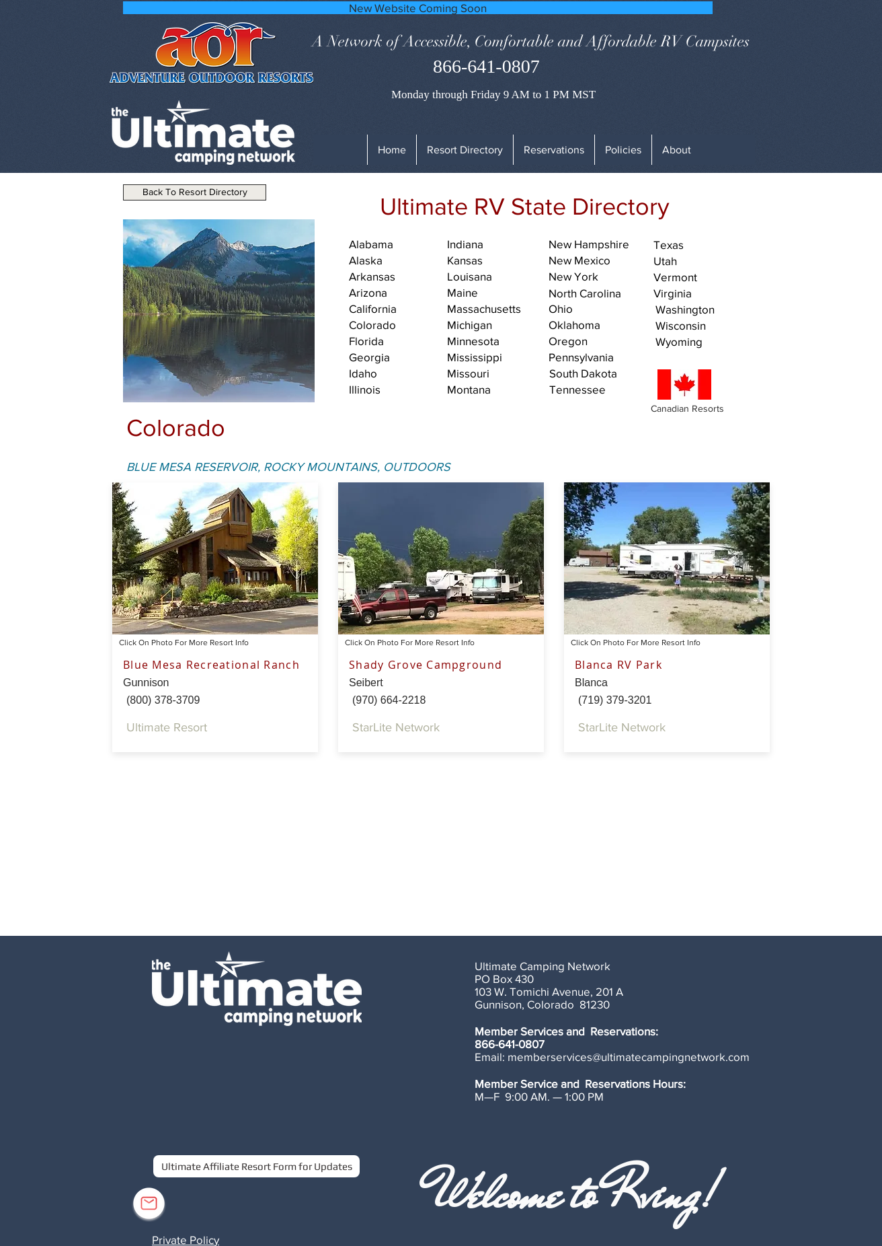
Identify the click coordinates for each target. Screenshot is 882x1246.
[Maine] (494, 293)
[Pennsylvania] (596, 357)
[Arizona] (396, 293)
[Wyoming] (702, 342)
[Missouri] (494, 373)
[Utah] (700, 261)
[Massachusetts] (494, 309)
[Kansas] (494, 260)
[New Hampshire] (596, 244)
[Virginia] (700, 293)
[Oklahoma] (596, 325)
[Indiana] (494, 244)
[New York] (596, 276)
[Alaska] (396, 260)
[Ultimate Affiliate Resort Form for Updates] (256, 1166)
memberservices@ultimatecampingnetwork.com (629, 1056)
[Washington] (702, 309)
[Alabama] (396, 244)
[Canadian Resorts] (695, 409)
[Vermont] (700, 277)
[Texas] (700, 245)
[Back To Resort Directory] (194, 192)
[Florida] (396, 341)
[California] (396, 309)
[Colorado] (396, 325)
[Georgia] (396, 357)
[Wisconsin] (702, 326)
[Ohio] (596, 309)
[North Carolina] (596, 293)
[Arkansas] (396, 276)
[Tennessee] (596, 389)
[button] (622, 150)
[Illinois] (396, 389)
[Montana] (494, 389)
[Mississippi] (494, 357)
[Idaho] (396, 373)
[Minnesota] (494, 341)
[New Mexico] (596, 260)
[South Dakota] (596, 373)
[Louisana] (494, 276)
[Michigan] (494, 325)
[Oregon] (596, 341)
